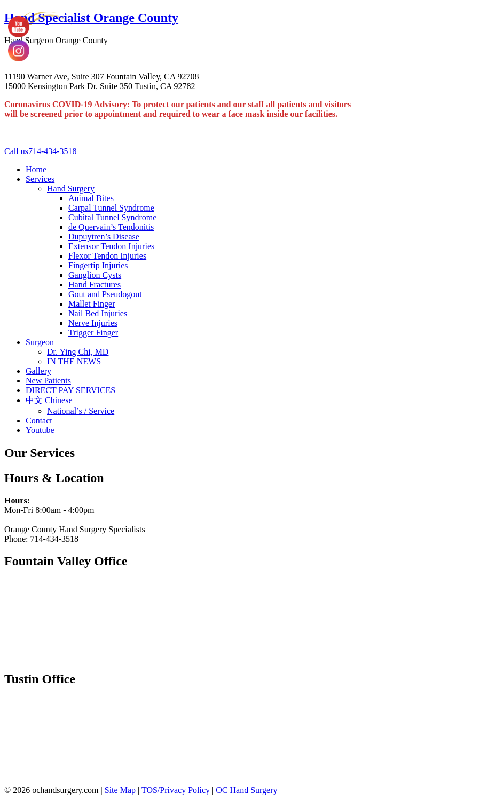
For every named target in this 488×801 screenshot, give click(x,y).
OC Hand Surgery (246, 790)
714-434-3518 (40, 151)
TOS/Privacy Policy (175, 790)
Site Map (120, 790)
